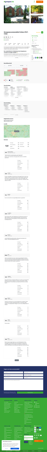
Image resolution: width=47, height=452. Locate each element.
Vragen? (28, 44)
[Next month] (26, 65)
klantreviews (37, 52)
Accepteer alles (15, 448)
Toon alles (16, 360)
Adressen (5, 409)
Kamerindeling (19, 44)
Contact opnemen (30, 393)
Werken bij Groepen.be (17, 412)
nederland (7, 4)
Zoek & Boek (39, 1)
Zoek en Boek (16, 402)
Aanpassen (6, 448)
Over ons (15, 403)
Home (4, 4)
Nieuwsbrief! (16, 408)
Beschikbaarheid (10, 44)
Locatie (22, 44)
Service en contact (6, 412)
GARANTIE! (39, 53)
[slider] (38, 32)
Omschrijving (6, 44)
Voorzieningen (14, 44)
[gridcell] (8, 70)
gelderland (11, 4)
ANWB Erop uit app (16, 409)
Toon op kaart (17, 131)
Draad (42, 448)
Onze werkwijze (6, 402)
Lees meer (16, 57)
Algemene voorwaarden (17, 407)
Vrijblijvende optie (6, 408)
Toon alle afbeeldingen (38, 21)
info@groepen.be (37, 407)
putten (14, 4)
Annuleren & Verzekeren (7, 407)
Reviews (25, 44)
